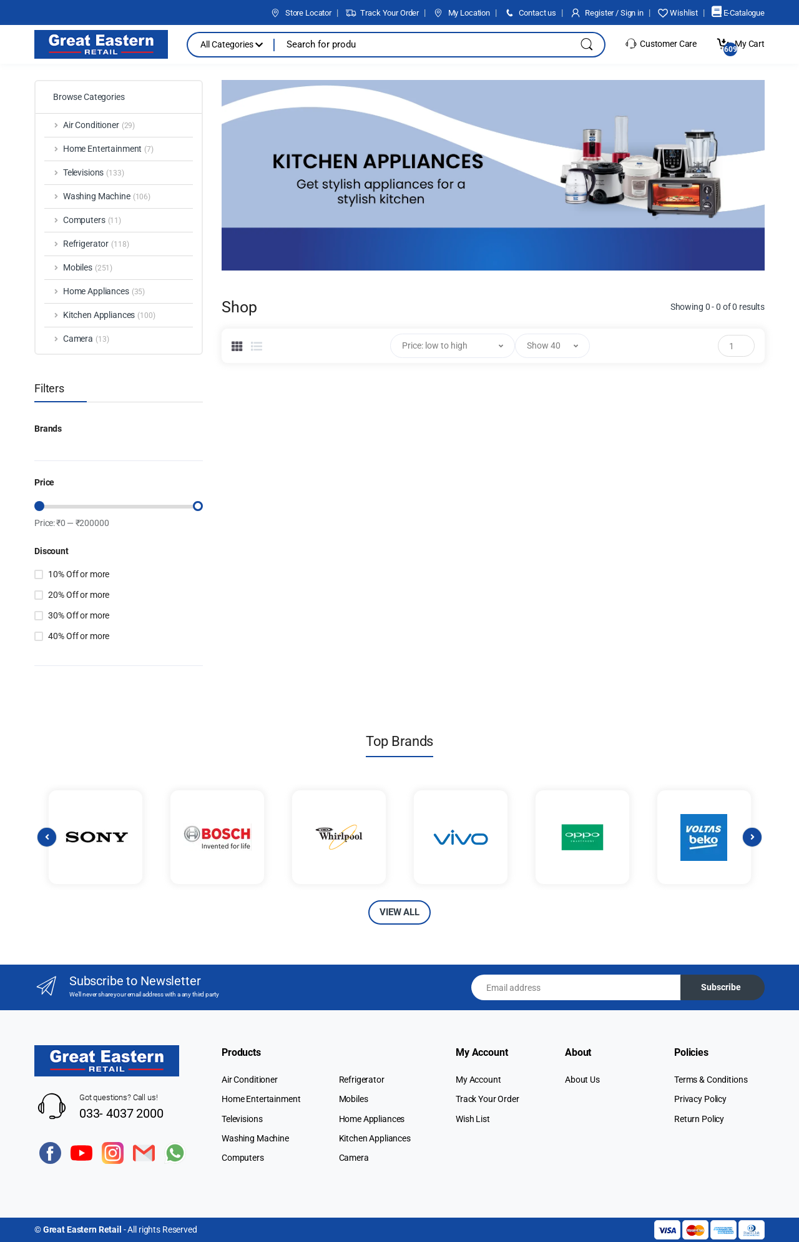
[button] (452, 346)
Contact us (530, 12)
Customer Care (660, 44)
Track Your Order (382, 12)
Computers (243, 1158)
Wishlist (678, 12)
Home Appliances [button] (104, 291)
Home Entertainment (261, 1099)
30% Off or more (78, 615)
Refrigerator (362, 1080)
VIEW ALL (399, 912)
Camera (354, 1158)
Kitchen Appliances (375, 1138)
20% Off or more (78, 595)
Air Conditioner (250, 1080)
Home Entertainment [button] (108, 149)
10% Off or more (78, 574)
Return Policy (699, 1119)
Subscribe (721, 987)
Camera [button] (86, 339)
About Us (582, 1080)
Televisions (242, 1119)
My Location (461, 12)
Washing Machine (255, 1138)
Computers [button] (92, 220)
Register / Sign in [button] (607, 12)
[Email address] (576, 987)
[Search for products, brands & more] (418, 44)
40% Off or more (78, 636)
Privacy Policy (700, 1099)
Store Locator (300, 12)
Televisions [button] (93, 173)
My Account (478, 1080)
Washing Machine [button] (106, 196)
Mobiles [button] (87, 268)
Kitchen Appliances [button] (109, 315)
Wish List (473, 1119)
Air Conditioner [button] (99, 125)
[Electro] (101, 44)
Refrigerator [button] (96, 244)
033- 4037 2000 (121, 1113)
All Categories (231, 44)
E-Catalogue (738, 12)
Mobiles (353, 1099)
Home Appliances (372, 1119)
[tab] (237, 346)
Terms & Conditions (710, 1080)
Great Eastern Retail (82, 1230)
